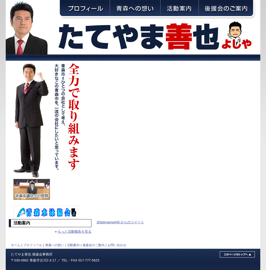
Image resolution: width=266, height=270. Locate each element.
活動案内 (73, 245)
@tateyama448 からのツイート (120, 222)
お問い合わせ (117, 245)
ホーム (15, 245)
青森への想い (54, 245)
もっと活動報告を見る (74, 231)
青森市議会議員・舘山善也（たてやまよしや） (159, 36)
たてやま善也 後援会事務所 (31, 254)
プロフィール (32, 245)
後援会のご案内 (93, 245)
